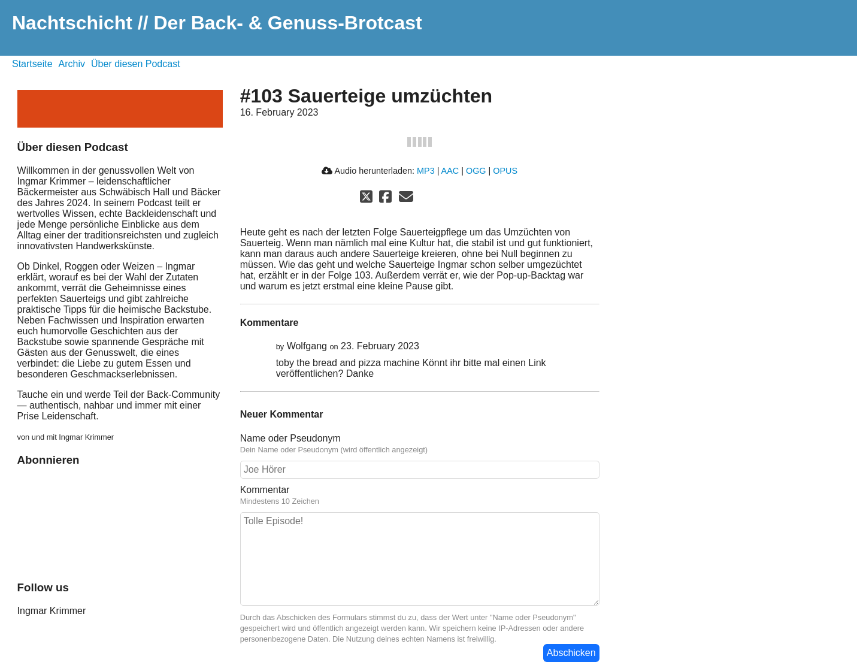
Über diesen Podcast (135, 64)
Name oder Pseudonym (290, 438)
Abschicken (571, 653)
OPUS (505, 171)
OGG (476, 171)
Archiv (72, 64)
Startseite (32, 64)
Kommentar (265, 490)
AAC (450, 171)
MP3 (426, 171)
